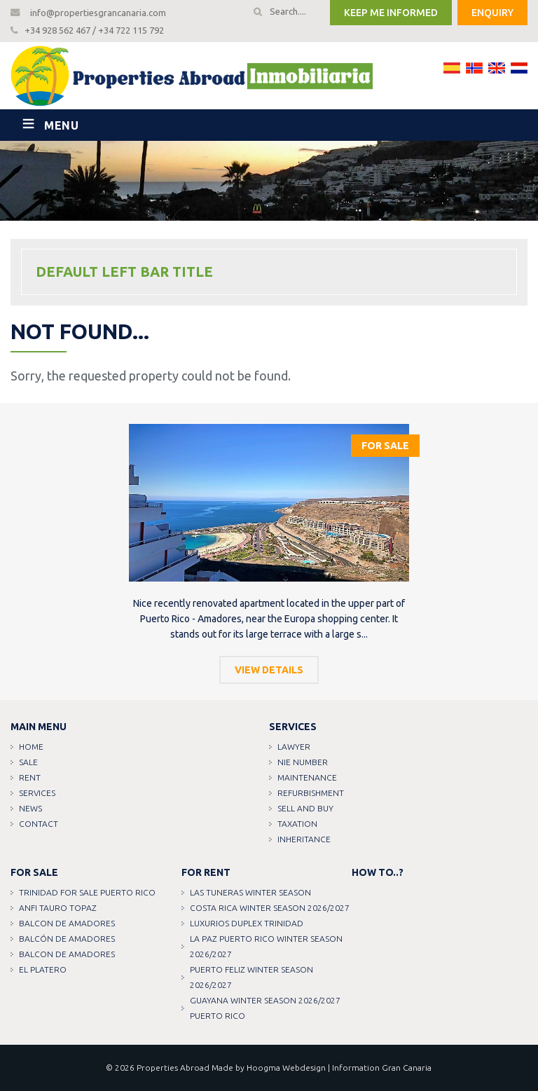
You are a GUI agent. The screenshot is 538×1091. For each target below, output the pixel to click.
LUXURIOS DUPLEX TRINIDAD (246, 923)
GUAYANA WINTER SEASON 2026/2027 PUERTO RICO (265, 1008)
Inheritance (304, 839)
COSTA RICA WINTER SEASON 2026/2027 (270, 907)
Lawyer (293, 746)
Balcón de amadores (67, 938)
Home (31, 746)
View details (269, 669)
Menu (61, 125)
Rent (30, 777)
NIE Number (302, 762)
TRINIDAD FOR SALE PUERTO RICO (87, 892)
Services (37, 792)
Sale (28, 762)
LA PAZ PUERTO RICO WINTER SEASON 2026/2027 (266, 946)
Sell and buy (305, 808)
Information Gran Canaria (382, 1067)
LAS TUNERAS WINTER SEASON (250, 892)
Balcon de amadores (67, 923)
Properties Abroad (173, 1067)
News (30, 808)
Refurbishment (310, 792)
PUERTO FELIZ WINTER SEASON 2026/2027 (251, 977)
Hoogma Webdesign (286, 1067)
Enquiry (492, 12)
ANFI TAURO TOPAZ (58, 907)
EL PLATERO (43, 969)
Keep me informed (391, 12)
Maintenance (307, 777)
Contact (38, 823)
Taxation (297, 823)
